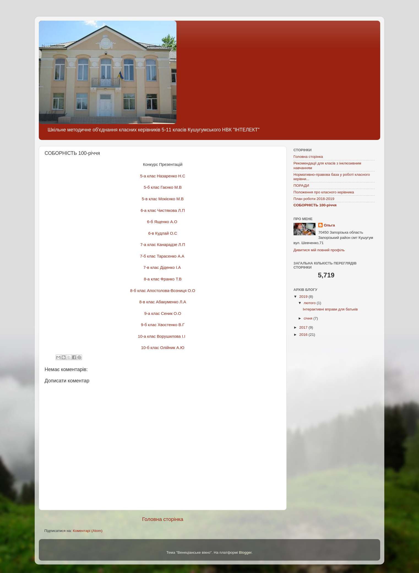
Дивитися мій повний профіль (319, 250)
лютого (310, 303)
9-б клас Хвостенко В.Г (162, 325)
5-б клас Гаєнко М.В (163, 187)
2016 (304, 335)
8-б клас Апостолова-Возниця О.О (162, 290)
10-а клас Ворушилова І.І (163, 336)
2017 (304, 327)
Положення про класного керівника (323, 192)
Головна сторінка (162, 519)
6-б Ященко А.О (162, 222)
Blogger (245, 552)
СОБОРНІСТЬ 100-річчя (314, 205)
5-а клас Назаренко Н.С (162, 176)
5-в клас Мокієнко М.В (163, 199)
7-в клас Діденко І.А (162, 267)
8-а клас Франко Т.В (162, 279)
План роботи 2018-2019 (313, 199)
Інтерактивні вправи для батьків (330, 309)
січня (308, 318)
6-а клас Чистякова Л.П (163, 210)
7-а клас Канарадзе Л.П (162, 244)
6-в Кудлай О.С (162, 233)
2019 (304, 296)
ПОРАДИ (301, 185)
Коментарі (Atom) (87, 531)
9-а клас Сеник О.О (162, 313)
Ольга (329, 225)
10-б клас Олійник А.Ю (162, 347)
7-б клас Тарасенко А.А (162, 256)
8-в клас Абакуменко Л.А (162, 302)
